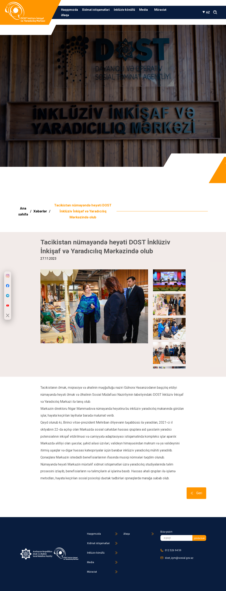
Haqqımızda (69, 9)
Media (144, 9)
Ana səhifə (23, 211)
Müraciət (160, 9)
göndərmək (199, 538)
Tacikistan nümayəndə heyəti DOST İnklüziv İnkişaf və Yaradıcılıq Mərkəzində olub (83, 211)
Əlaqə (65, 15)
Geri (196, 493)
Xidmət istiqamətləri (96, 9)
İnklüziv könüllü (124, 9)
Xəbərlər (40, 211)
